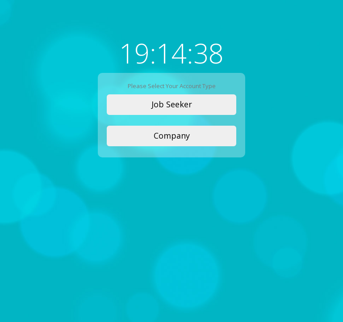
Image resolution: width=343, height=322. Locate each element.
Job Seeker (171, 104)
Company (172, 135)
